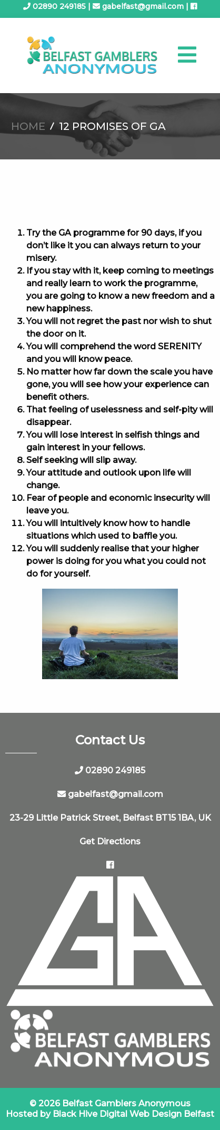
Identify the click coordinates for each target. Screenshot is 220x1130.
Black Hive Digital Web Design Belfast (133, 1114)
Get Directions (110, 841)
